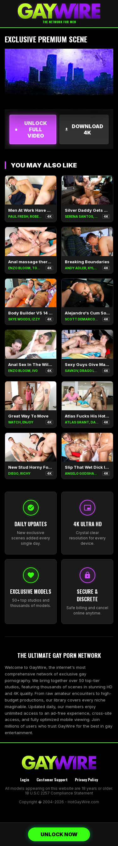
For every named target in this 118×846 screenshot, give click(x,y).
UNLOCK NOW (59, 834)
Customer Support (52, 779)
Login (24, 779)
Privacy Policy (86, 779)
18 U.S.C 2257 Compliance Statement (59, 793)
